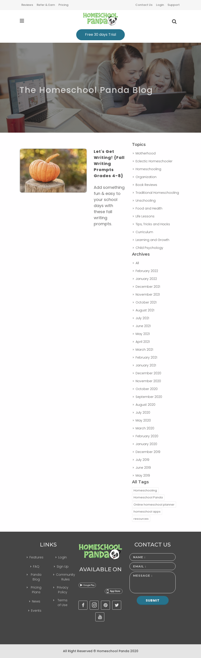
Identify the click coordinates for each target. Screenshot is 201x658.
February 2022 (147, 271)
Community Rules (65, 577)
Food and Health (149, 208)
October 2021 (146, 302)
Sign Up (63, 566)
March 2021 (144, 349)
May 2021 (143, 334)
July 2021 (142, 318)
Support (174, 5)
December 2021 (148, 286)
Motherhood (146, 153)
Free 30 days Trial (100, 34)
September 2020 (149, 397)
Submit (153, 600)
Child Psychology (149, 247)
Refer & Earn (46, 5)
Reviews (27, 5)
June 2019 (143, 467)
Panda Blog (36, 577)
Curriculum (144, 232)
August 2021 (145, 310)
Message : (142, 575)
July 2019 (142, 459)
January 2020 (146, 444)
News (36, 601)
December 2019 (148, 452)
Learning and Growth (152, 240)
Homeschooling (148, 169)
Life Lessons (145, 216)
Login (160, 5)
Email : (139, 566)
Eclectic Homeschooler (154, 161)
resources (141, 519)
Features (36, 557)
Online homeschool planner (154, 504)
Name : (139, 557)
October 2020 (147, 389)
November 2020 (148, 381)
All (137, 263)
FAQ (36, 566)
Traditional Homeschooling (157, 192)
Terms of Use (62, 602)
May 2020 (143, 420)
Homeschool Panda (148, 497)
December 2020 (148, 373)
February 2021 (146, 357)
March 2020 (145, 428)
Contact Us (143, 5)
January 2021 (146, 365)
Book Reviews (146, 185)
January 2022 (146, 279)
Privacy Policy (62, 589)
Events (36, 610)
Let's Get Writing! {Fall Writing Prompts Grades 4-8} (109, 163)
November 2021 (148, 294)
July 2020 (143, 412)
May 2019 (143, 475)
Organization (146, 177)
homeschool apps (147, 511)
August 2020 (145, 404)
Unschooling (146, 200)
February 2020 (147, 436)
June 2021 (143, 326)
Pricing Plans (36, 589)
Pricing (63, 5)
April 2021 (143, 341)
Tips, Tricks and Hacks (153, 224)
